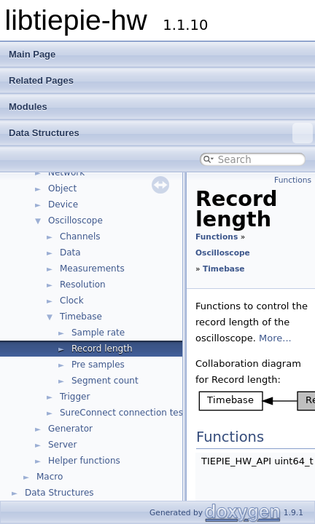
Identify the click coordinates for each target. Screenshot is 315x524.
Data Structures (161, 133)
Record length (102, 349)
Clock (72, 300)
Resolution (83, 284)
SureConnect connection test (123, 413)
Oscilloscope (75, 220)
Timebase (81, 316)
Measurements (92, 268)
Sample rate (98, 333)
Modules (28, 106)
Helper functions (84, 461)
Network (66, 172)
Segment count (105, 381)
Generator (70, 429)
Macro (49, 477)
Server (62, 445)
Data (70, 252)
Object (62, 188)
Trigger (75, 397)
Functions (292, 180)
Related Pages (41, 80)
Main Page (32, 54)
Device (63, 204)
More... (275, 338)
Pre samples (98, 365)
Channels (80, 236)
